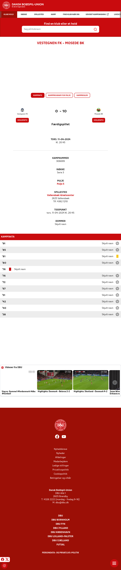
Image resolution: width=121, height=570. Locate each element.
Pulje (60, 181)
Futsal (60, 545)
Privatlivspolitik (60, 470)
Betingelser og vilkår (60, 478)
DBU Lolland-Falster (60, 536)
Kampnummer (60, 158)
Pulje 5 (60, 184)
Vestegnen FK (22, 114)
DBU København (60, 532)
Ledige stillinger (60, 466)
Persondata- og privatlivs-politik (60, 553)
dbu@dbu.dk (62, 503)
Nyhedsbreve (60, 449)
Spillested (60, 192)
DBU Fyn (60, 524)
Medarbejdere (61, 462)
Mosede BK (98, 114)
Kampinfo (37, 95)
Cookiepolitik (60, 474)
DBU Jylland (60, 528)
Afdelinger (60, 457)
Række (60, 169)
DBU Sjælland (60, 541)
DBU (60, 516)
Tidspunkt (60, 210)
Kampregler (82, 95)
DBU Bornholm (60, 520)
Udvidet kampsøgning (97, 14)
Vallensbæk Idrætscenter (60, 195)
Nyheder (60, 453)
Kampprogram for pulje (59, 95)
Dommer (60, 221)
